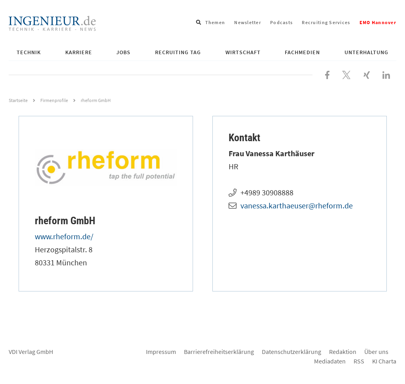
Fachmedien (302, 52)
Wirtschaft (243, 52)
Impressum (161, 352)
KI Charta (384, 361)
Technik (29, 52)
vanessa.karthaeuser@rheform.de (296, 205)
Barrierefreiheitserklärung (219, 352)
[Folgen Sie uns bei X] (346, 74)
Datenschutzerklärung (291, 352)
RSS (359, 361)
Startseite (18, 100)
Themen (215, 22)
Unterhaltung (366, 52)
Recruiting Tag (178, 52)
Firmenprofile (54, 100)
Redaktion (342, 352)
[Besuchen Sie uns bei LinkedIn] (386, 74)
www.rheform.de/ (64, 236)
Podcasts (281, 22)
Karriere (78, 52)
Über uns (376, 352)
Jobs (123, 52)
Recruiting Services (326, 22)
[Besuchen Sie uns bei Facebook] (327, 74)
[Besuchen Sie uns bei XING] (366, 74)
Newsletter (247, 22)
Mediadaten (330, 361)
